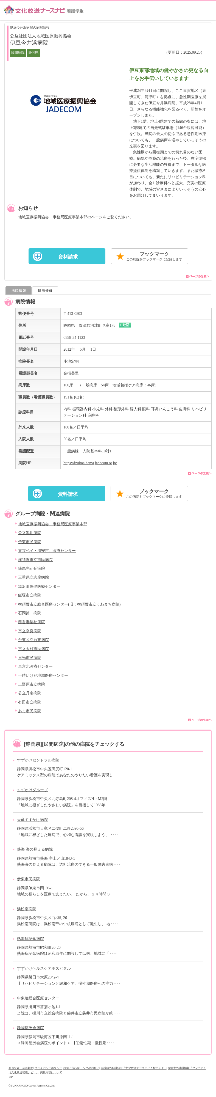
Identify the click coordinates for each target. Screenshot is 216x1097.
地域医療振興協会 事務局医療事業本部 (52, 524)
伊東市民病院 (29, 542)
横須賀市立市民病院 (35, 560)
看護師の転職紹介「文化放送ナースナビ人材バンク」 (134, 1067)
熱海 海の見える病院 (35, 849)
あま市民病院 (29, 711)
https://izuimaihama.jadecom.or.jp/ (90, 463)
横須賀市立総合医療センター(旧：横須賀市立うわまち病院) (69, 604)
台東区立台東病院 (33, 640)
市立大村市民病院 (33, 649)
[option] (63, 104)
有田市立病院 (29, 702)
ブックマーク (154, 256)
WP (11, 1076)
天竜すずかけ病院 (32, 820)
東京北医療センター (35, 666)
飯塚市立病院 (29, 595)
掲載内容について (51, 1072)
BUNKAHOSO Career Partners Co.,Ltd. (33, 1085)
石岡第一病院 (29, 613)
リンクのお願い (89, 1067)
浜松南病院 (26, 909)
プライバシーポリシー (48, 1067)
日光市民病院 (29, 658)
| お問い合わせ (71, 1067)
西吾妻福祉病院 (31, 622)
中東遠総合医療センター (38, 998)
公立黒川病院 (29, 533)
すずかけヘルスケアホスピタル (44, 968)
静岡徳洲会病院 (30, 1028)
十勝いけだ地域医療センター (43, 675)
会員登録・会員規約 (21, 1067)
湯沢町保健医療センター (39, 586)
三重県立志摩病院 (33, 577)
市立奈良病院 (29, 631)
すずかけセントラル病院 (38, 760)
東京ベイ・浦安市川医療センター (47, 551)
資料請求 (68, 257)
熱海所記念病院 (30, 939)
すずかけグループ (32, 790)
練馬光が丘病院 (31, 569)
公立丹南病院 (29, 693)
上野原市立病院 (31, 684)
